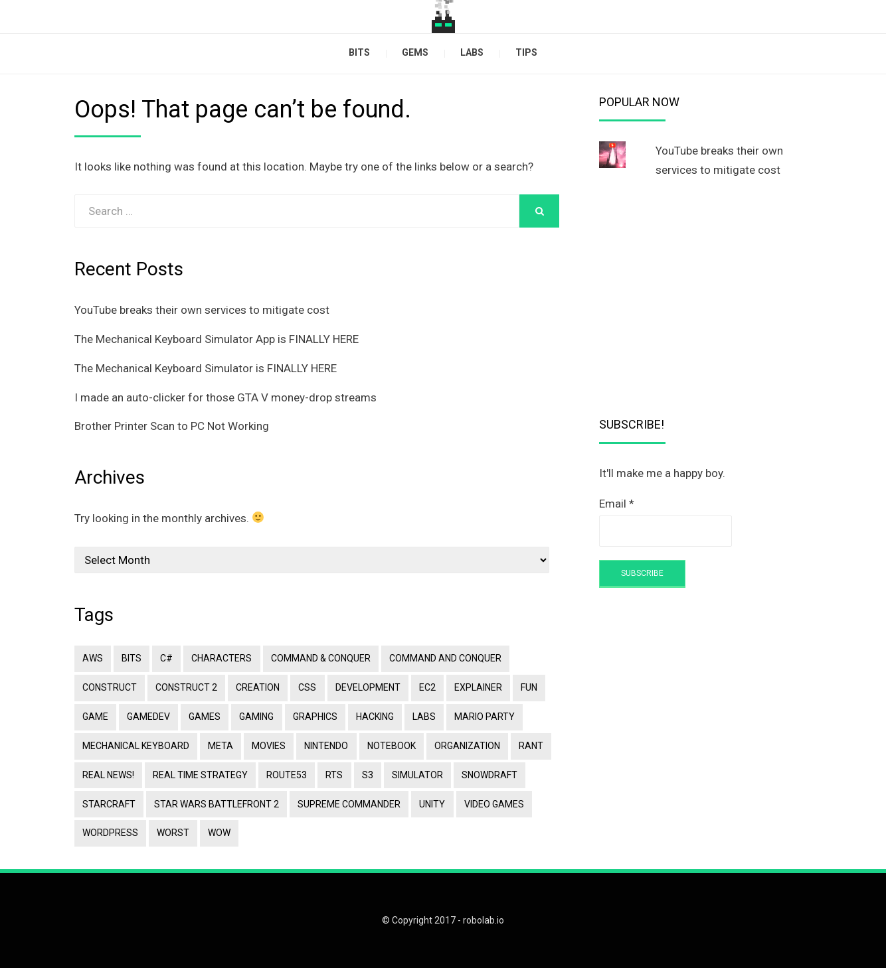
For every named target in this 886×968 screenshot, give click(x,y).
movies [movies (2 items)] (269, 745)
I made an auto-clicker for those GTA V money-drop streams (225, 397)
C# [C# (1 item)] (166, 658)
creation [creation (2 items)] (258, 687)
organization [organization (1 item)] (466, 745)
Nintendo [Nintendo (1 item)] (326, 745)
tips (526, 52)
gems (415, 52)
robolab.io (483, 920)
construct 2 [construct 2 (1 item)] (186, 687)
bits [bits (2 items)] (131, 658)
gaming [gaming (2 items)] (256, 716)
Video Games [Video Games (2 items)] (493, 803)
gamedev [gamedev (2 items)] (148, 716)
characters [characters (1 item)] (221, 658)
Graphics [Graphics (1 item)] (314, 716)
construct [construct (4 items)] (109, 687)
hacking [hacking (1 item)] (374, 716)
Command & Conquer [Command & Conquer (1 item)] (320, 658)
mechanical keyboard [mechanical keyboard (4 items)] (135, 745)
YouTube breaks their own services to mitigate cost (201, 309)
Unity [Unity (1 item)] (432, 803)
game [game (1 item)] (95, 716)
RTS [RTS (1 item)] (334, 774)
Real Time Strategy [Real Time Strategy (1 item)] (200, 774)
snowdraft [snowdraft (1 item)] (489, 774)
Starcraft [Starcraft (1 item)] (108, 803)
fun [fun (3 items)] (528, 687)
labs (472, 52)
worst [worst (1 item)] (173, 832)
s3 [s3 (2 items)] (367, 774)
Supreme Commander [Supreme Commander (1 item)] (349, 803)
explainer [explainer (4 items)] (477, 687)
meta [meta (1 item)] (220, 745)
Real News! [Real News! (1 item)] (108, 774)
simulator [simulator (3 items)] (416, 774)
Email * (616, 503)
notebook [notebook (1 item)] (391, 745)
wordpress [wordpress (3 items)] (110, 832)
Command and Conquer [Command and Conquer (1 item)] (445, 658)
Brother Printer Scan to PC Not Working (171, 426)
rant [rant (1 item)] (530, 745)
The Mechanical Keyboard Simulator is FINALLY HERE (205, 368)
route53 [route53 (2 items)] (286, 774)
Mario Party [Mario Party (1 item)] (484, 716)
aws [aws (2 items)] (92, 658)
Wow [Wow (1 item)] (219, 832)
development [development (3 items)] (367, 687)
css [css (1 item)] (307, 687)
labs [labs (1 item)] (423, 716)
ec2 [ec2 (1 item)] (426, 687)
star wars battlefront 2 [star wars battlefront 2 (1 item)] (216, 803)
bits (359, 52)
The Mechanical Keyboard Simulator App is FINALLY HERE (216, 339)
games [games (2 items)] (205, 716)
